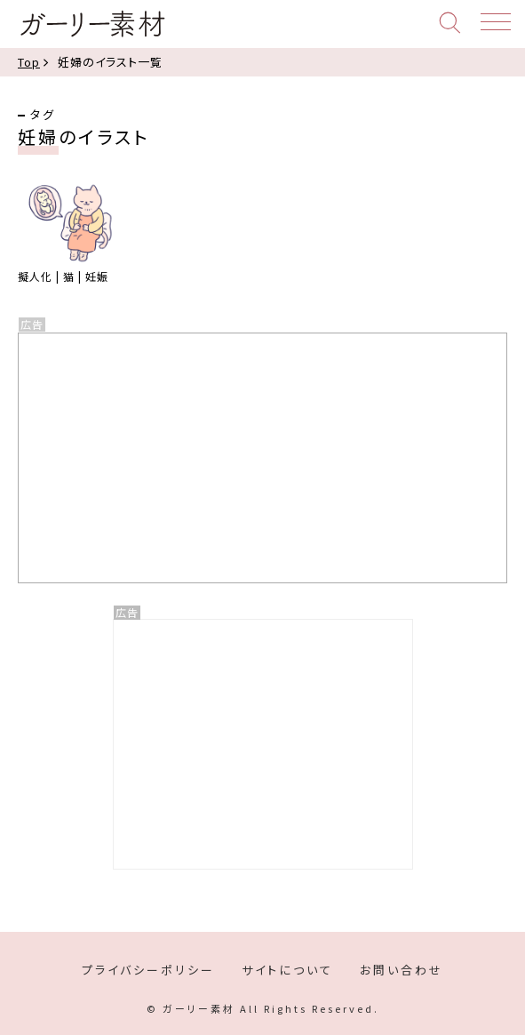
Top (29, 61)
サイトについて (287, 969)
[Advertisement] (263, 744)
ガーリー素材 (92, 24)
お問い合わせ (401, 969)
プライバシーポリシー (148, 969)
